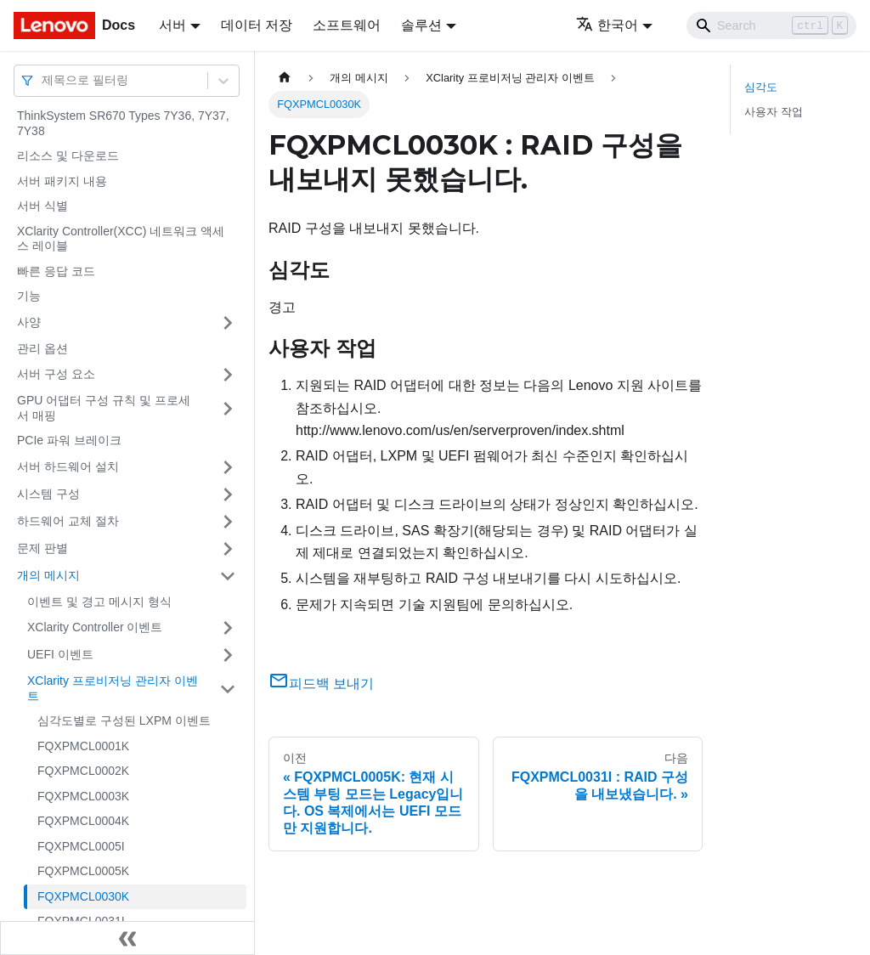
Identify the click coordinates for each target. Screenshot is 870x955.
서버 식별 (42, 205)
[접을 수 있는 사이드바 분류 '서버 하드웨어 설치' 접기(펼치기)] (227, 467)
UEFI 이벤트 (60, 654)
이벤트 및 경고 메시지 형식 (99, 601)
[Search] (771, 25)
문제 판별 (42, 548)
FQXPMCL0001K (83, 746)
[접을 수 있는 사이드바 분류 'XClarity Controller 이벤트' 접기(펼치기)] (227, 627)
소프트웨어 (347, 25)
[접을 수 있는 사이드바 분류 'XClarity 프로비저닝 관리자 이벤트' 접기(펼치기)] (227, 689)
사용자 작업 (773, 111)
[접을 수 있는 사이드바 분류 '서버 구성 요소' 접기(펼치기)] (227, 374)
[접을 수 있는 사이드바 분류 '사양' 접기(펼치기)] (227, 322)
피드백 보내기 (321, 683)
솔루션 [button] (421, 25)
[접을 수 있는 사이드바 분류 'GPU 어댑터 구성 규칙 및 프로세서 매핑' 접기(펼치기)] (227, 408)
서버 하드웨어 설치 (68, 466)
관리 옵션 (42, 348)
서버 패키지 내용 (62, 181)
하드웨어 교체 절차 (68, 521)
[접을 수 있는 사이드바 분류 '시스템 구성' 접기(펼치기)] (227, 494)
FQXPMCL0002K (83, 770)
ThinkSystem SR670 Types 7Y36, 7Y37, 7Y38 (123, 123)
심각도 (760, 87)
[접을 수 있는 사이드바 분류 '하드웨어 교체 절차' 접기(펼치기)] (227, 521)
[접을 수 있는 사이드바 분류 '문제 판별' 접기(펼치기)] (227, 548)
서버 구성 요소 (56, 374)
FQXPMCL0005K (83, 871)
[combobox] (43, 80)
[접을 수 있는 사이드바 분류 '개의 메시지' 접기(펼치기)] (227, 576)
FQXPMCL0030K (83, 896)
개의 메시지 (48, 575)
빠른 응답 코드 (56, 271)
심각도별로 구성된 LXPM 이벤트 (124, 720)
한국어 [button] (607, 25)
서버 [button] (172, 25)
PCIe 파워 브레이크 (69, 440)
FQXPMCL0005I (81, 846)
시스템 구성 (48, 493)
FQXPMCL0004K (83, 821)
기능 (29, 295)
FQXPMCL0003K (83, 796)
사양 (29, 322)
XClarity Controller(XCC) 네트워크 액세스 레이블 (120, 238)
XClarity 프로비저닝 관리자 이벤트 (112, 688)
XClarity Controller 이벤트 (94, 627)
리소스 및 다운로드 (68, 155)
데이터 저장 (256, 25)
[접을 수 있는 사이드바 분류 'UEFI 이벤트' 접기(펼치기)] (227, 655)
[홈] (284, 78)
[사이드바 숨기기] (127, 938)
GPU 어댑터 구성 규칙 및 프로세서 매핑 (103, 407)
